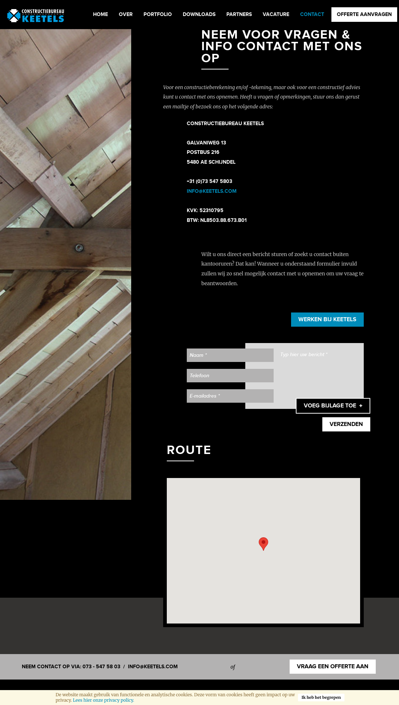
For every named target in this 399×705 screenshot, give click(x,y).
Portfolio (158, 14)
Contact (312, 14)
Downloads (199, 14)
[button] (263, 544)
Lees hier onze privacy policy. (103, 700)
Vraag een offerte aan (332, 666)
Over (126, 14)
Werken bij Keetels (327, 319)
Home (100, 14)
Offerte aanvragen (364, 14)
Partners (239, 14)
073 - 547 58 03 (101, 667)
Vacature (276, 14)
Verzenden (346, 424)
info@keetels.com (153, 667)
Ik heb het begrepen (321, 697)
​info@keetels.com (212, 191)
